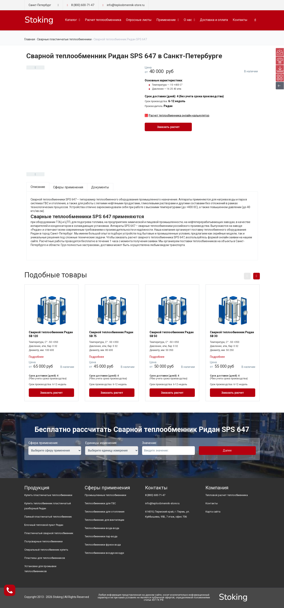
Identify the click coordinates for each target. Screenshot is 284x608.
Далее (227, 450)
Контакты (240, 20)
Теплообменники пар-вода (101, 536)
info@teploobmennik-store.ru (162, 503)
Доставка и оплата (214, 20)
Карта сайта (213, 511)
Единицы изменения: (101, 443)
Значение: (149, 443)
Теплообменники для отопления (104, 511)
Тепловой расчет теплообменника (227, 495)
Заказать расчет (168, 127)
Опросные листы (139, 20)
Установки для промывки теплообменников (40, 569)
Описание (38, 187)
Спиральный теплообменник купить (46, 549)
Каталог (71, 20)
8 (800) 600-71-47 (82, 5)
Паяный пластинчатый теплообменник (48, 516)
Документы (100, 187)
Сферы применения (68, 187)
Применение (166, 20)
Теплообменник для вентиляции (104, 519)
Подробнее (36, 356)
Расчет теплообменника (103, 20)
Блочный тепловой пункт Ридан (43, 524)
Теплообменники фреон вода (103, 544)
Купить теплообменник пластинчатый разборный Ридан (47, 506)
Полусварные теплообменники (43, 541)
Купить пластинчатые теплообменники (48, 495)
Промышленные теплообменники (105, 495)
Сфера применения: (43, 443)
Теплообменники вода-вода (102, 528)
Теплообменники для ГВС (100, 503)
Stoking (58, 597)
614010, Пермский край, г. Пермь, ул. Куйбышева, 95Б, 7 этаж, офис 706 (167, 514)
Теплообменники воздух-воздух (104, 552)
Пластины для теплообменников (44, 557)
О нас (188, 20)
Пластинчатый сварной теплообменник (48, 533)
